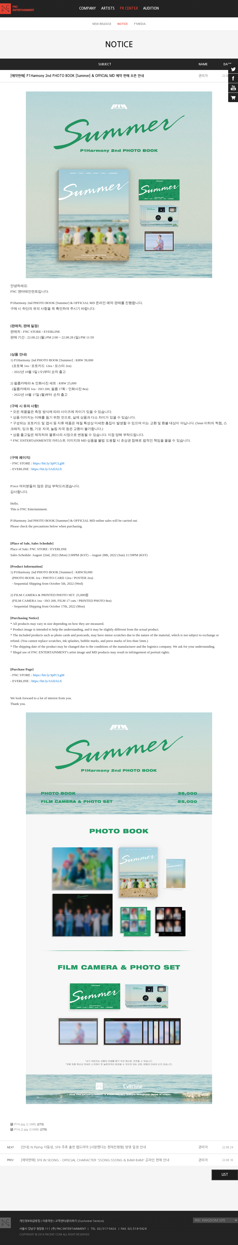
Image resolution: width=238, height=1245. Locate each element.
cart (233, 97)
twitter (233, 68)
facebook (233, 78)
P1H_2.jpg (21, 1129)
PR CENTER (129, 8)
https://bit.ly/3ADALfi (46, 469)
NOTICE (122, 24)
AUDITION (151, 8)
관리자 (203, 75)
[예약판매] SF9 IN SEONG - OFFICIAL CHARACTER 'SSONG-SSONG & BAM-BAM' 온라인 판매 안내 (95, 1160)
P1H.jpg (19, 1124)
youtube (233, 88)
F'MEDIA (140, 24)
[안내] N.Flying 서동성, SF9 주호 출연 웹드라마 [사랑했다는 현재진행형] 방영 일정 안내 (83, 1147)
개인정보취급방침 (29, 1221)
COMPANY (87, 8)
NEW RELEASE (101, 24)
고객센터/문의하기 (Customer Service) (79, 1221)
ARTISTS (108, 8)
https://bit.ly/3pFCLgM (48, 463)
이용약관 (47, 1221)
